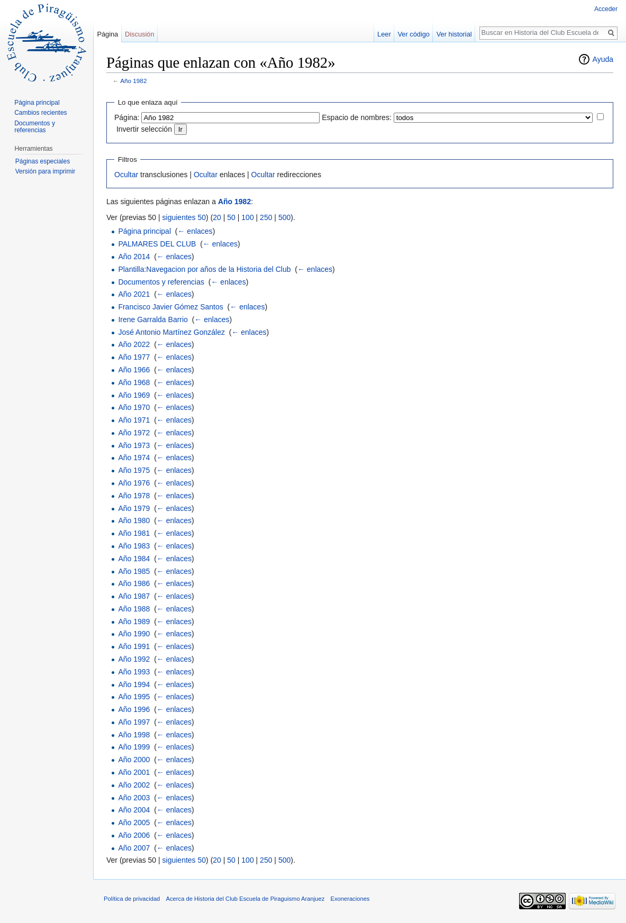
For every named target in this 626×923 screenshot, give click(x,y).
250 (266, 217)
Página (107, 34)
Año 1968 (134, 382)
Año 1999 (134, 747)
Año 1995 (134, 696)
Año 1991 (134, 646)
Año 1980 (134, 520)
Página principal (144, 231)
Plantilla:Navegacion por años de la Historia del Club (204, 269)
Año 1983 (134, 546)
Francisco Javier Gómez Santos (170, 307)
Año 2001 (134, 772)
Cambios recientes (40, 112)
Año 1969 (134, 395)
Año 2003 (134, 797)
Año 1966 (134, 369)
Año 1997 (134, 722)
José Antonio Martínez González (171, 332)
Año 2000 (134, 759)
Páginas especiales (42, 161)
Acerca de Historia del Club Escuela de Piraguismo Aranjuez (245, 898)
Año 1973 (134, 445)
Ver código (414, 34)
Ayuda (603, 59)
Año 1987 (134, 596)
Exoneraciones (349, 898)
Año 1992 (134, 659)
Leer (384, 34)
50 (231, 217)
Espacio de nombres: (357, 117)
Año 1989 (134, 621)
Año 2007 (134, 848)
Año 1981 (134, 533)
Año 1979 (134, 508)
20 (217, 217)
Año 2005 (134, 822)
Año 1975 (134, 470)
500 (284, 217)
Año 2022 (134, 344)
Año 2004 (134, 810)
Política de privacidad (132, 898)
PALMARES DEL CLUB (157, 244)
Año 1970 (134, 407)
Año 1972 (134, 432)
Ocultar (126, 174)
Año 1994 (134, 684)
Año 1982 (133, 80)
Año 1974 (134, 457)
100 (247, 217)
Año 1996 (134, 709)
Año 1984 (134, 558)
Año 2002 (134, 785)
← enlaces (194, 231)
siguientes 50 (184, 217)
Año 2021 (134, 294)
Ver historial (454, 34)
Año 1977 (134, 357)
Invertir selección (144, 129)
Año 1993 (134, 672)
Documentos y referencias (161, 282)
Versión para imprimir (45, 171)
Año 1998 (134, 734)
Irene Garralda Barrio (153, 319)
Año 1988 (134, 609)
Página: (126, 117)
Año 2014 (134, 256)
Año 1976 (134, 483)
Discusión (139, 34)
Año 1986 (134, 583)
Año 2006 (134, 835)
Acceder (606, 9)
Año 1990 (134, 633)
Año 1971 (134, 420)
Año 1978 (134, 495)
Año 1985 (134, 571)
